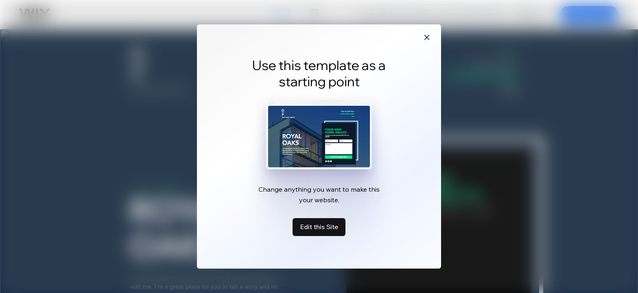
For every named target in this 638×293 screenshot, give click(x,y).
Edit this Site (319, 227)
